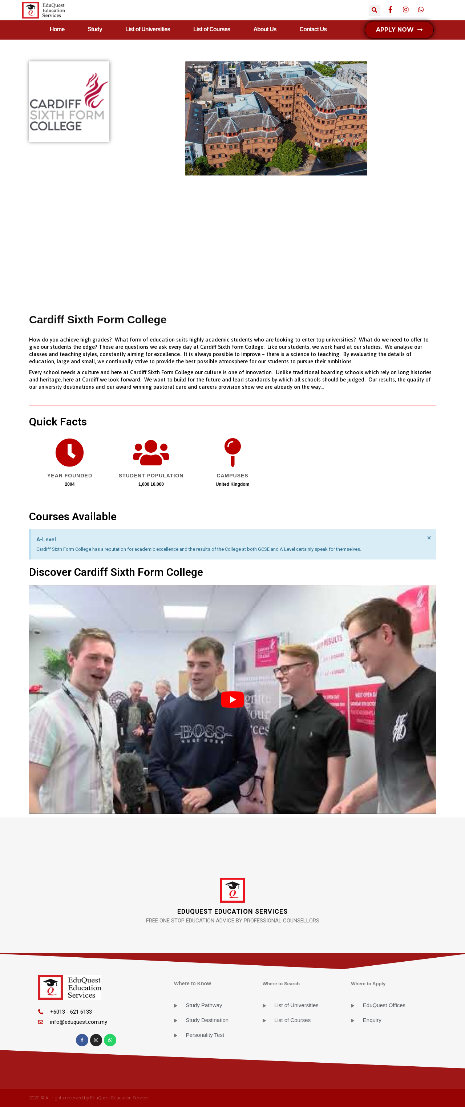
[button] (399, 30)
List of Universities (147, 29)
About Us (265, 29)
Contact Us (313, 29)
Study (95, 29)
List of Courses (211, 29)
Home (57, 29)
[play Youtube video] (232, 699)
